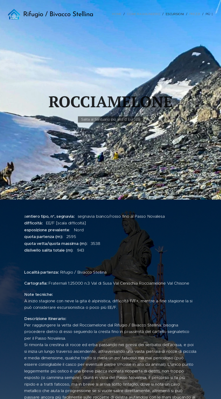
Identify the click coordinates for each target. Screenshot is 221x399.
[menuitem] (118, 14)
